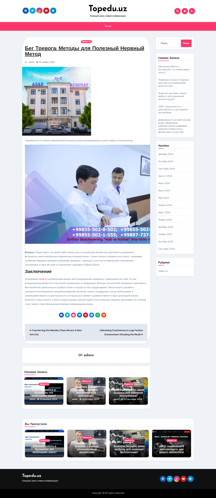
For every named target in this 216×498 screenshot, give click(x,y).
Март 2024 (164, 212)
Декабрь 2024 (165, 154)
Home (108, 26)
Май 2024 (163, 198)
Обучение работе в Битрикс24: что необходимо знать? (44, 393)
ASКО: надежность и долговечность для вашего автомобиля (173, 109)
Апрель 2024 (165, 205)
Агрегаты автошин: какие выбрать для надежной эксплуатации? (128, 393)
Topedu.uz (107, 9)
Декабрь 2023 (165, 227)
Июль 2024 (164, 183)
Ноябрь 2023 (165, 234)
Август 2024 (165, 176)
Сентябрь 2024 (166, 168)
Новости (86, 41)
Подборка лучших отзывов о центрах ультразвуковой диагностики (173, 83)
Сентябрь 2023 (166, 249)
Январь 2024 (165, 219)
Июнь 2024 (164, 190)
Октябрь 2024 (165, 161)
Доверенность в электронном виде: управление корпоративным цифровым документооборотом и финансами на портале (174, 126)
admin (31, 62)
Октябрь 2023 (165, 241)
